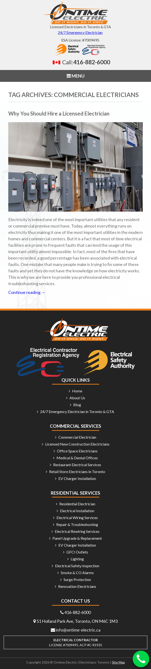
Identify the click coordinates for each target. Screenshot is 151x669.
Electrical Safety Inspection (77, 565)
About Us (77, 397)
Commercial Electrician (77, 437)
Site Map (118, 662)
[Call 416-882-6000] (141, 659)
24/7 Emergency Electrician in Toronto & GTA (77, 411)
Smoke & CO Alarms (77, 572)
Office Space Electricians (77, 451)
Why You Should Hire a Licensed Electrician (58, 113)
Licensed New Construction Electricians (77, 444)
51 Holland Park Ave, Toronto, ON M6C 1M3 (77, 621)
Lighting (77, 559)
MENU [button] (78, 76)
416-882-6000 (77, 612)
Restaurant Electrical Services (77, 464)
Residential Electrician (77, 504)
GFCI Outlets (77, 552)
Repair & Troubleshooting (77, 524)
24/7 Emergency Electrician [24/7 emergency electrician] (80, 32)
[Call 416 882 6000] (80, 62)
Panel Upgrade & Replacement (77, 538)
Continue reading (26, 292)
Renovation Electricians (77, 586)
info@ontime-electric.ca (78, 629)
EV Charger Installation (77, 478)
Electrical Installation (77, 510)
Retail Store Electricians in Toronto (77, 471)
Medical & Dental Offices (77, 457)
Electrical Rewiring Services (77, 531)
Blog (77, 404)
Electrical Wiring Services (77, 517)
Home (77, 391)
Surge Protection (77, 579)
